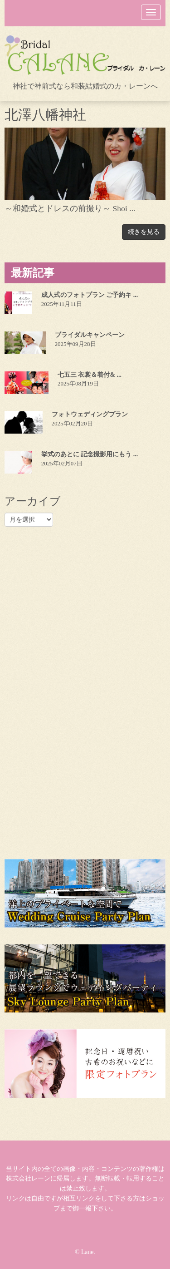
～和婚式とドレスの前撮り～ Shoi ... (70, 208)
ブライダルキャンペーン (90, 334)
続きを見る (144, 231)
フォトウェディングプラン (90, 414)
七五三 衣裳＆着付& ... (89, 374)
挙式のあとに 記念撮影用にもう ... (89, 454)
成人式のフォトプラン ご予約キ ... (89, 294)
